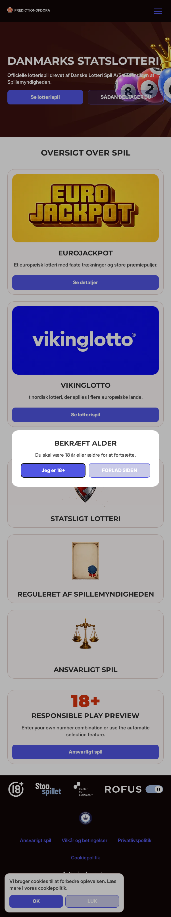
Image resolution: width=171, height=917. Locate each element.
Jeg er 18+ (53, 470)
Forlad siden (119, 470)
